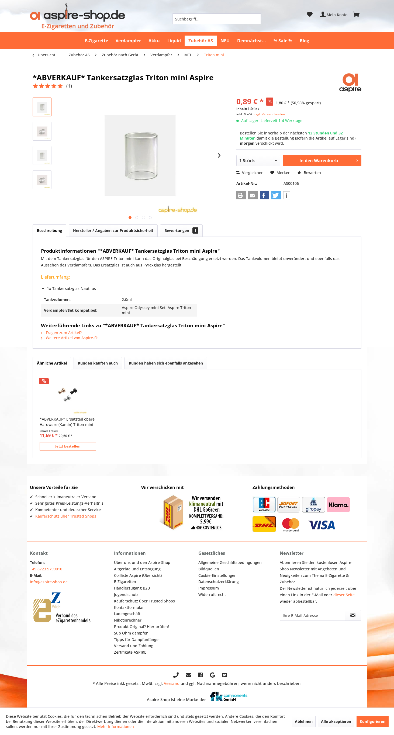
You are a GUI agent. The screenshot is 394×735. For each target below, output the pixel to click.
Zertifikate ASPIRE (130, 652)
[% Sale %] (283, 41)
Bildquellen (208, 568)
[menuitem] (216, 18)
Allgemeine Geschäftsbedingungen (230, 562)
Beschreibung (49, 230)
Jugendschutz (126, 594)
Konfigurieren (372, 721)
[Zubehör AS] (201, 41)
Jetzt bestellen (68, 446)
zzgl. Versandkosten (269, 114)
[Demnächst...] (251, 41)
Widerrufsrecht (212, 594)
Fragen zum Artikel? (61, 332)
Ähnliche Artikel (52, 363)
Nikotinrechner (127, 620)
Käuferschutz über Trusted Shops (65, 516)
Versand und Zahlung (133, 645)
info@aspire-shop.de (49, 581)
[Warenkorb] (359, 14)
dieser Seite (344, 594)
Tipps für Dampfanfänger (137, 639)
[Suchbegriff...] (216, 18)
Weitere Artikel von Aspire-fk (69, 337)
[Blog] (304, 41)
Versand (171, 683)
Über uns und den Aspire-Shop (142, 562)
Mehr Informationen (115, 726)
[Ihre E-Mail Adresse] (312, 615)
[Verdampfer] (128, 41)
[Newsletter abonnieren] (353, 615)
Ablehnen (304, 721)
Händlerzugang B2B (132, 588)
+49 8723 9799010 (46, 568)
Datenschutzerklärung (218, 581)
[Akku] (154, 41)
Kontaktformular (129, 607)
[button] (241, 195)
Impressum (208, 588)
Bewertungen (181, 230)
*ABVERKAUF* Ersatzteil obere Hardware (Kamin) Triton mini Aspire (67, 422)
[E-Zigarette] (96, 41)
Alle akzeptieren (336, 721)
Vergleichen (250, 172)
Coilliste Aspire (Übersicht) (138, 575)
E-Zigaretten (125, 581)
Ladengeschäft (127, 613)
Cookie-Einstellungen (217, 575)
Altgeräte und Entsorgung (137, 568)
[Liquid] (174, 41)
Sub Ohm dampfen (131, 633)
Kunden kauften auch (98, 363)
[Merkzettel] (309, 14)
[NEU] (225, 41)
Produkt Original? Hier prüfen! (141, 626)
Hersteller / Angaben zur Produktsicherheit (113, 230)
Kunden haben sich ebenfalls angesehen (166, 363)
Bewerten (309, 172)
